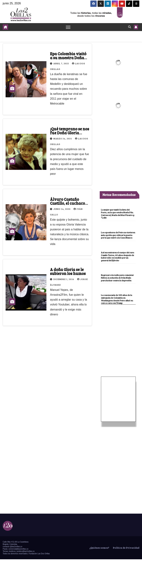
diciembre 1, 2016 (64, 279)
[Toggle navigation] (68, 27)
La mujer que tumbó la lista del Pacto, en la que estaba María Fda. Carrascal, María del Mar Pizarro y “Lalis (117, 213)
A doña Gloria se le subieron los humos (68, 271)
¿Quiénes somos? (99, 550)
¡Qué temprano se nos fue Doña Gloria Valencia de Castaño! (69, 133)
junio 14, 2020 (62, 208)
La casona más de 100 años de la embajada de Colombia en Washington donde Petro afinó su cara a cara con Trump (117, 301)
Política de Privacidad (125, 550)
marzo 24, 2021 (63, 138)
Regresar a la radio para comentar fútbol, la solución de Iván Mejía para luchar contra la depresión (117, 280)
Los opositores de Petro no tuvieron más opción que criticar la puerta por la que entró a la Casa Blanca (117, 236)
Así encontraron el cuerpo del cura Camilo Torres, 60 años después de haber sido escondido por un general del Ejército (118, 259)
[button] (129, 27)
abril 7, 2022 (61, 63)
